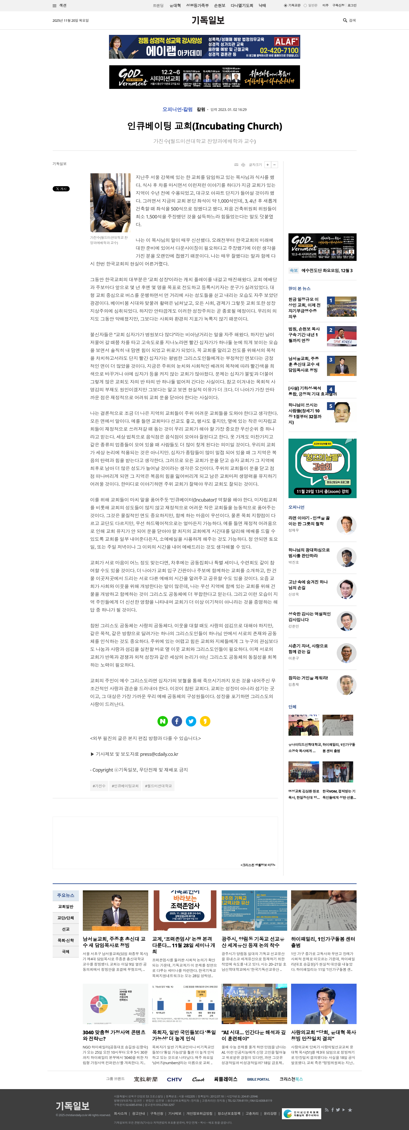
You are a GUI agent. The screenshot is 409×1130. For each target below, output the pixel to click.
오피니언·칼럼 (177, 109)
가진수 (100, 785)
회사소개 (120, 1113)
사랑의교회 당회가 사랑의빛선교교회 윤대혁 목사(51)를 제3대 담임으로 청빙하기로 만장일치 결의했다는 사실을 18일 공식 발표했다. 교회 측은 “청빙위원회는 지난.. (323, 1055)
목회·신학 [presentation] (66, 940)
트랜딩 (158, 5)
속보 (294, 270)
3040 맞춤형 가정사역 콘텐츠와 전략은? (114, 1035)
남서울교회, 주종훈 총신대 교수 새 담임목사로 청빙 (304, 364)
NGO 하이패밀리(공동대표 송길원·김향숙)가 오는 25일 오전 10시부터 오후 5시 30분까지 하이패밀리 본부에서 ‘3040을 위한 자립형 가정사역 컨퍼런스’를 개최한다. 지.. (115, 1055)
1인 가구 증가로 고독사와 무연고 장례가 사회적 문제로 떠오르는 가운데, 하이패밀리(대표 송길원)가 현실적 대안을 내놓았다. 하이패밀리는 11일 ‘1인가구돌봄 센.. (323, 961)
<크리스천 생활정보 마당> (258, 865)
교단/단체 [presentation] (65, 918)
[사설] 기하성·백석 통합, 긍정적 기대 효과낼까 (312, 391)
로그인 (351, 5)
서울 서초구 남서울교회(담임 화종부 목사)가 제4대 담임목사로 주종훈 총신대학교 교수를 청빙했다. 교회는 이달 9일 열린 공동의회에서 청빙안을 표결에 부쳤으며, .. (115, 961)
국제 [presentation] (65, 951)
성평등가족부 (197, 5)
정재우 (293, 530)
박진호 (293, 562)
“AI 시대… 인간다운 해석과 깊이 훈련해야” (254, 1035)
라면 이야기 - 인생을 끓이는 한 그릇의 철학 (309, 521)
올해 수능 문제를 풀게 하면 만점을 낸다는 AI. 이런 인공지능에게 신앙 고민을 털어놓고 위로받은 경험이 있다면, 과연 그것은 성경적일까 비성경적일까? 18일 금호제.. (254, 1055)
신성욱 (293, 594)
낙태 (262, 5)
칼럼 (201, 109)
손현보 (219, 5)
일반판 (312, 5)
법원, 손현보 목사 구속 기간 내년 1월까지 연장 (304, 334)
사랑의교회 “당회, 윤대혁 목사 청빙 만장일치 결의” (323, 1035)
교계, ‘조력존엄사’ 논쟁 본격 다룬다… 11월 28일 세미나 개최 (183, 945)
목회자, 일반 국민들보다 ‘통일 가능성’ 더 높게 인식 (184, 1035)
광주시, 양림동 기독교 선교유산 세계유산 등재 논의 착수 (253, 942)
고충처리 (252, 1113)
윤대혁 (175, 5)
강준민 (293, 626)
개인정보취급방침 (200, 1113)
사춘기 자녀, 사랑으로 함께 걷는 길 (308, 649)
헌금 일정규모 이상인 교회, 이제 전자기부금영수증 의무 (304, 308)
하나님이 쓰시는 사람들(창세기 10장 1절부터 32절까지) (304, 413)
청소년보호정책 (229, 1113)
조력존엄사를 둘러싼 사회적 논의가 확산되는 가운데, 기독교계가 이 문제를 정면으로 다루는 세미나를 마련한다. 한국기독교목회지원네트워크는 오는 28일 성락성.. (184, 967)
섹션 (60, 5)
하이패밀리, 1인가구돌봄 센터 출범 (323, 942)
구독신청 (338, 5)
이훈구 (293, 658)
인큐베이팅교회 (126, 785)
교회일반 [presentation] (65, 906)
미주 (326, 5)
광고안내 (138, 1113)
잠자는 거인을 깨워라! (308, 678)
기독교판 (294, 5)
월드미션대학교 (159, 785)
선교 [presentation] (65, 929)
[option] (305, 735)
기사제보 (174, 1113)
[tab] (66, 906)
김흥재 (293, 684)
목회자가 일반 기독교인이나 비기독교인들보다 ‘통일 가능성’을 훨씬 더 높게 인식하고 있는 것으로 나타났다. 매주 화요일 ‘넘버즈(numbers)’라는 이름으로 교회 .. (183, 1055)
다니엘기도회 (242, 5)
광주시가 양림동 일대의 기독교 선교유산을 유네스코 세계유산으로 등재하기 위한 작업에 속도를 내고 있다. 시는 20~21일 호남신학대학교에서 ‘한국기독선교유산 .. (254, 961)
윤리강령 (270, 1113)
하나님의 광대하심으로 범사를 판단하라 (309, 553)
